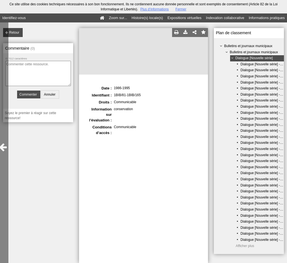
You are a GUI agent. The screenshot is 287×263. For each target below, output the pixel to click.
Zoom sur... (118, 18)
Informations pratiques (267, 18)
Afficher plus (245, 246)
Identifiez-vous (14, 18)
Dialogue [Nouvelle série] (254, 58)
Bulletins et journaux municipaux (248, 46)
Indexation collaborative (225, 18)
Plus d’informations (154, 9)
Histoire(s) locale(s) (147, 18)
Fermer (180, 9)
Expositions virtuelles (184, 18)
